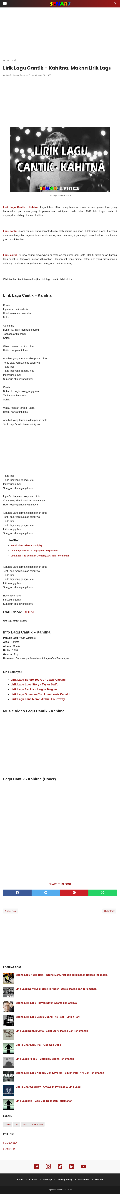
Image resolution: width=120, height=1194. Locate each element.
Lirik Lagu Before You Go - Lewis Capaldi (38, 679)
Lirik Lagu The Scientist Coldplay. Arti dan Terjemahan (40, 555)
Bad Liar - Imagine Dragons (40, 689)
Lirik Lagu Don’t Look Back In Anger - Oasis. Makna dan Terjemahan (56, 989)
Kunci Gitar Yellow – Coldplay (26, 545)
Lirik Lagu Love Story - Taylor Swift (34, 684)
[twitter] (46, 893)
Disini (29, 612)
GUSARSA (11, 1142)
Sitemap (47, 1179)
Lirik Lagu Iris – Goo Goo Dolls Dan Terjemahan (44, 1101)
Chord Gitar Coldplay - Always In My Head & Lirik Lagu (48, 1087)
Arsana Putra (19, 75)
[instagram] (48, 1168)
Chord (7, 1124)
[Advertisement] (60, 32)
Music (25, 1124)
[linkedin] (72, 1168)
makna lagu (37, 1124)
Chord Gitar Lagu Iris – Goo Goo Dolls (38, 1045)
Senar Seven (66, 1190)
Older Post (109, 911)
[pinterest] (74, 893)
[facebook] (17, 893)
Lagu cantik (10, 255)
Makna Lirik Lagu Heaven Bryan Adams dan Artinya (46, 1003)
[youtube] (83, 1168)
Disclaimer (84, 1179)
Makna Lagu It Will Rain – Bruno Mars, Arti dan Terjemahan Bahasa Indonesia (62, 975)
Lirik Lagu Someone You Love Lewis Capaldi (40, 694)
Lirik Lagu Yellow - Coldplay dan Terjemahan (34, 550)
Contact (33, 1179)
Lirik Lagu (17, 689)
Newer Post (10, 911)
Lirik (16, 1124)
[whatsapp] (102, 893)
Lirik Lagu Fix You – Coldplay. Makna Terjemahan (45, 1059)
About (20, 1179)
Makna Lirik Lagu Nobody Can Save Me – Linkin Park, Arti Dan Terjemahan (60, 1073)
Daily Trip (10, 1149)
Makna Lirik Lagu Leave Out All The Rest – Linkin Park (48, 1017)
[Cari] (115, 4)
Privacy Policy (65, 1179)
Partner (99, 1179)
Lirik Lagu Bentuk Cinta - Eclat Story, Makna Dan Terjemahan (52, 1031)
